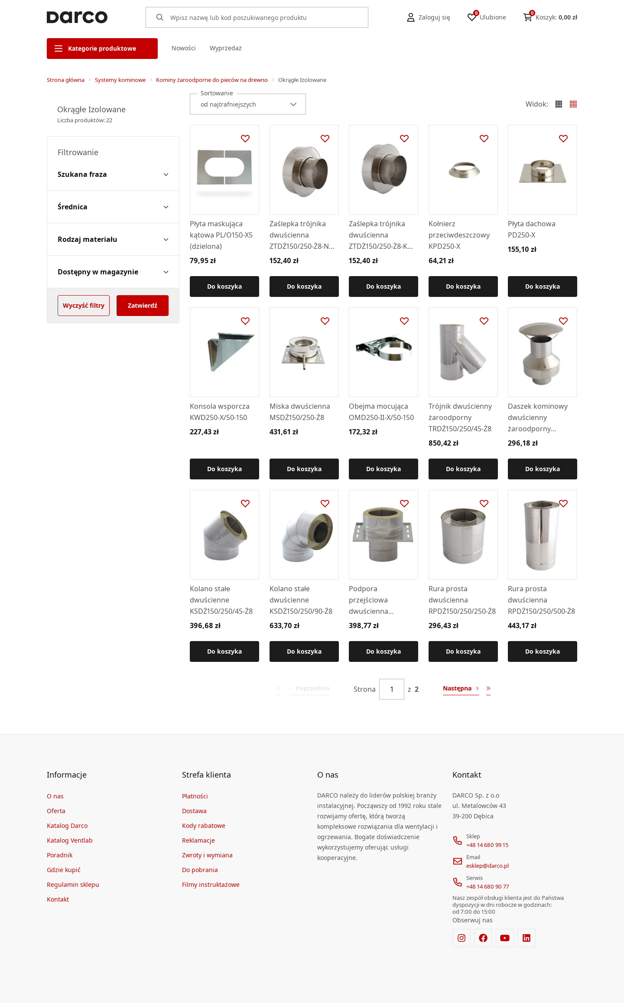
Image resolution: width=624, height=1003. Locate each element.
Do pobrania (200, 870)
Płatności (195, 796)
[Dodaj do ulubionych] (245, 138)
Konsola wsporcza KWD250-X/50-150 (220, 411)
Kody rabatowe (203, 825)
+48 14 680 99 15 (487, 845)
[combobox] (248, 104)
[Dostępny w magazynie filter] (113, 272)
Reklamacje (198, 840)
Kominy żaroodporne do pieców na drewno (212, 79)
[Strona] (392, 689)
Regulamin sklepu (73, 884)
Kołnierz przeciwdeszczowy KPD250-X (459, 235)
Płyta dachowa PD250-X (532, 229)
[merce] (121, 989)
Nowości (184, 48)
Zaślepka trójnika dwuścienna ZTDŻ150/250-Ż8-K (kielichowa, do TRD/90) (378, 235)
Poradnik (59, 855)
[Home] (77, 17)
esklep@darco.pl (487, 865)
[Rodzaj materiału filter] (113, 239)
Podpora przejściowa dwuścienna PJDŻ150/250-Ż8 (374, 599)
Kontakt (58, 899)
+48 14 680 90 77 (487, 886)
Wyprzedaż (226, 48)
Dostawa (194, 811)
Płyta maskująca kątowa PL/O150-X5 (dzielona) (221, 235)
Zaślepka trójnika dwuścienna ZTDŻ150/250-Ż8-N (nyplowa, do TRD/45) (299, 235)
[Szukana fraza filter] (113, 174)
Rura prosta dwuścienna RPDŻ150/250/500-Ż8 (541, 599)
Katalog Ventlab (70, 840)
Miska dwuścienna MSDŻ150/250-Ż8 (300, 411)
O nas (55, 796)
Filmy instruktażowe (211, 884)
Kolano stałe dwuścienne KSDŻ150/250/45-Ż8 (221, 599)
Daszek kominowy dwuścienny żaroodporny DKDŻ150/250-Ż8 (538, 417)
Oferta (56, 811)
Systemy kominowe (120, 79)
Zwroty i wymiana (207, 855)
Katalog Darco (67, 825)
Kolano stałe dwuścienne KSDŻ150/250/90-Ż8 (301, 599)
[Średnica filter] (113, 207)
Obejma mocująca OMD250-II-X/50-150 (381, 411)
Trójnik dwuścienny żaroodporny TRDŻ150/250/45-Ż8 (460, 417)
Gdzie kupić (64, 870)
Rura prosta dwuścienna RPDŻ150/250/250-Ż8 (462, 599)
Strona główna (65, 79)
